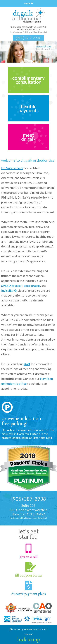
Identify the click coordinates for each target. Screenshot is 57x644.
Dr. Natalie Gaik (12, 168)
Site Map (28, 634)
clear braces (32, 285)
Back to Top (28, 639)
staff (27, 364)
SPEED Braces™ (11, 285)
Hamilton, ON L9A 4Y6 (28, 29)
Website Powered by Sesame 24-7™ (28, 629)
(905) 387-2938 (28, 38)
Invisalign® (9, 290)
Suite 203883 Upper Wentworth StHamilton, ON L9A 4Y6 (28, 511)
